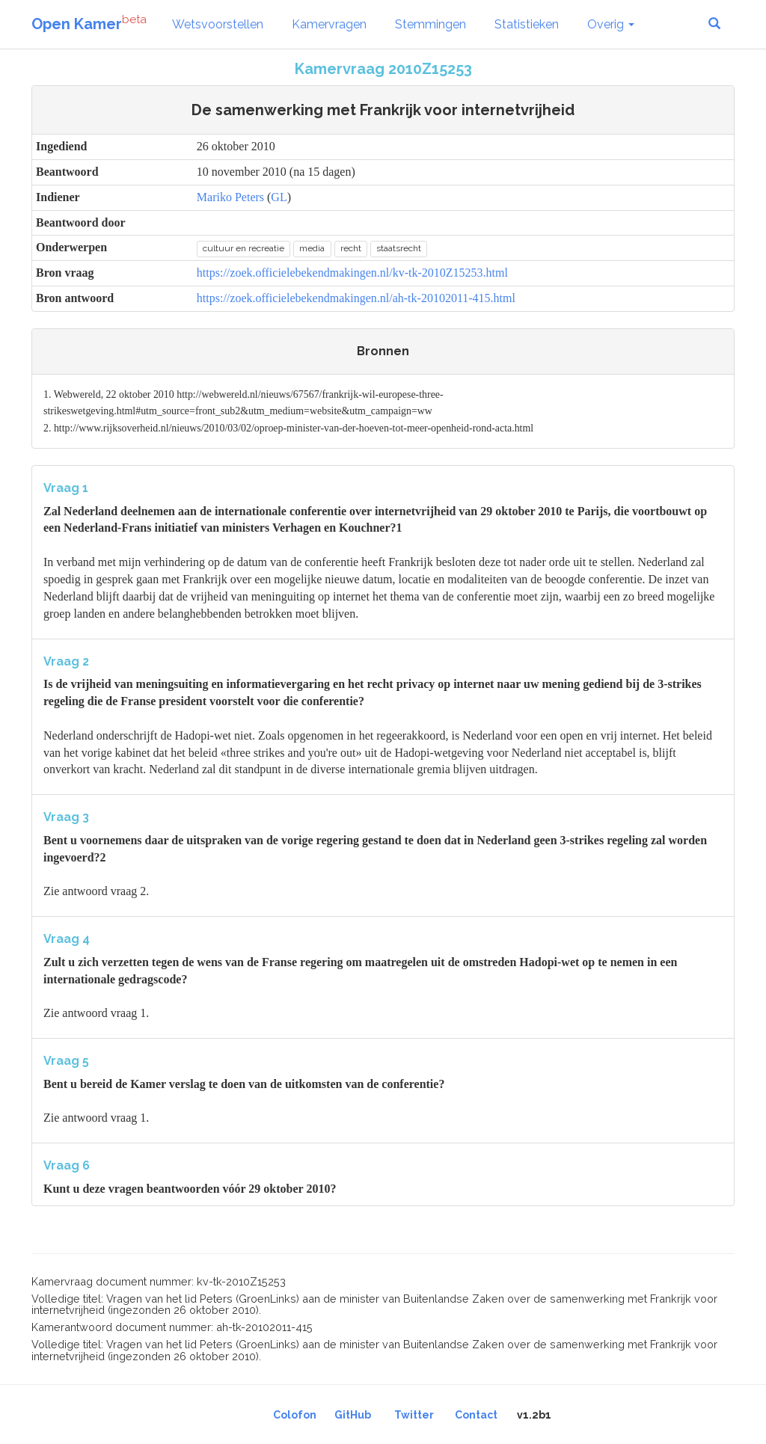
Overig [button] (610, 24)
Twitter (414, 1415)
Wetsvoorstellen (217, 24)
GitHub (352, 1415)
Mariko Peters (230, 197)
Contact (476, 1415)
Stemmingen (430, 24)
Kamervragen (329, 24)
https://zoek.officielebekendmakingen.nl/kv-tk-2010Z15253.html (352, 272)
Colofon (294, 1415)
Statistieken (526, 24)
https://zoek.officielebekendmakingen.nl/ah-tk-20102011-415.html (356, 298)
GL (279, 197)
